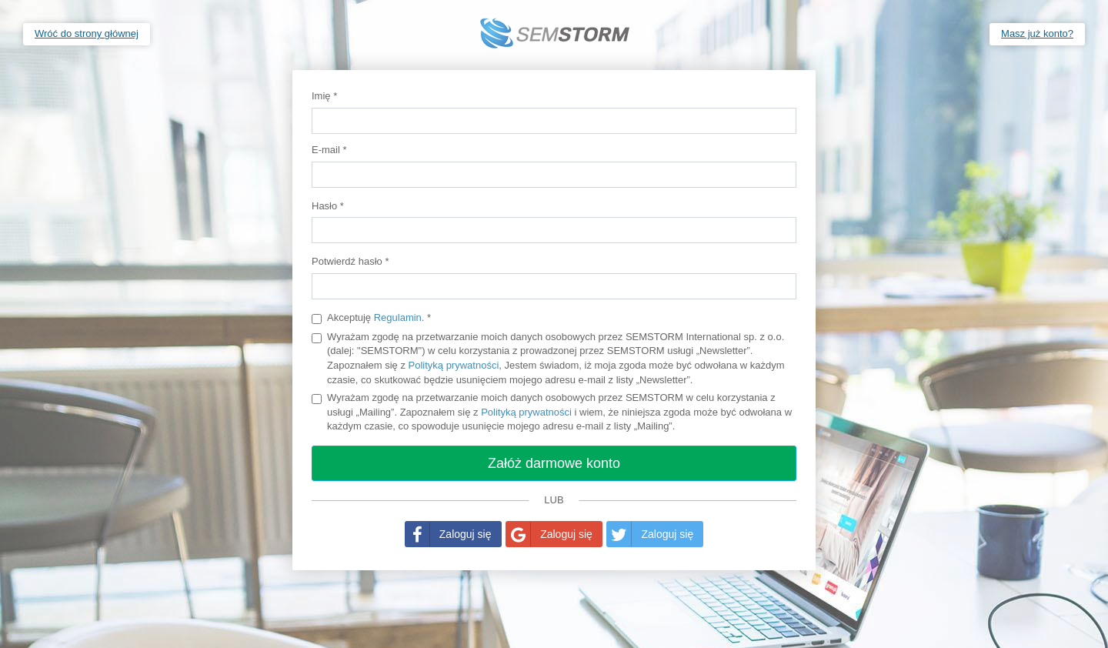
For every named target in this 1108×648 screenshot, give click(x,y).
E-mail (329, 149)
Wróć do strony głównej (86, 33)
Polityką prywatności (454, 365)
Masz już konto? (1037, 33)
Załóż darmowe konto (554, 463)
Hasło (328, 206)
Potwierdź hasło (350, 261)
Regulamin (398, 317)
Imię (324, 96)
